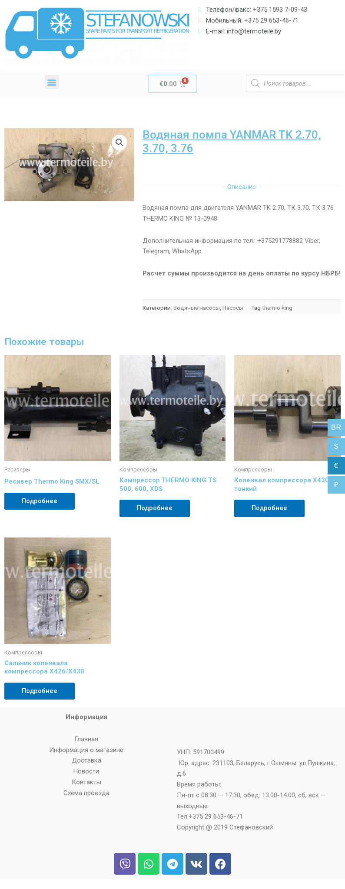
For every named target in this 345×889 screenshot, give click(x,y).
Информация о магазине (86, 750)
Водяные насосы (196, 307)
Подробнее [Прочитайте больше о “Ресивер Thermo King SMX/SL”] (39, 501)
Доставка (86, 760)
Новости (86, 771)
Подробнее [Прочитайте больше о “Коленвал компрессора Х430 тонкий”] (269, 508)
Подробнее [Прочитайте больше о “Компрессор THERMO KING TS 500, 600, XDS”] (154, 508)
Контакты (86, 782)
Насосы (232, 307)
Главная (86, 739)
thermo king (277, 307)
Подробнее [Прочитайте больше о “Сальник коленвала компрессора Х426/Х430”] (39, 691)
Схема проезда (86, 793)
